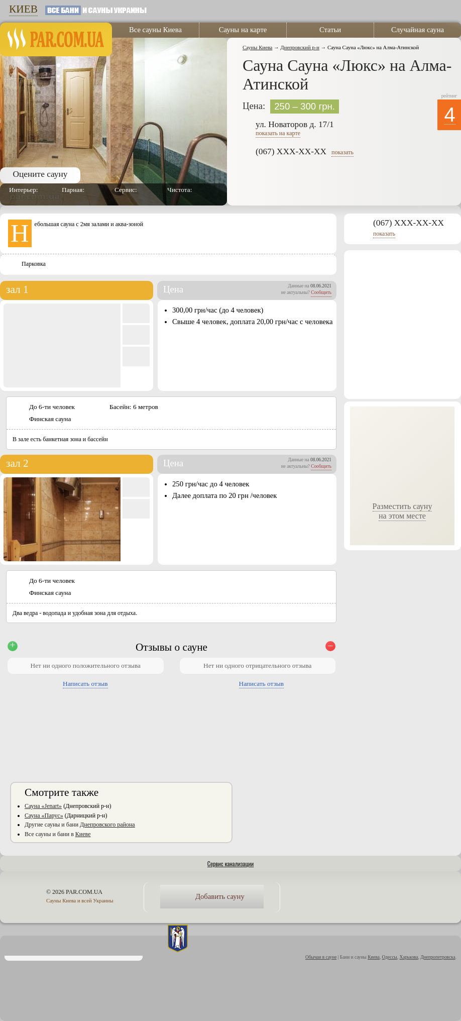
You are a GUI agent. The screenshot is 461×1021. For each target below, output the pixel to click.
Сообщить (321, 292)
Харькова (409, 957)
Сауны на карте (243, 30)
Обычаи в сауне (320, 957)
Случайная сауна (417, 30)
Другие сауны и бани (80, 824)
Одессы (389, 957)
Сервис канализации (230, 863)
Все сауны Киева (155, 30)
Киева (374, 957)
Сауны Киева (257, 47)
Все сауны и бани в (58, 834)
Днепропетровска (437, 957)
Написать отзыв (85, 683)
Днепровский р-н (299, 47)
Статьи (330, 30)
